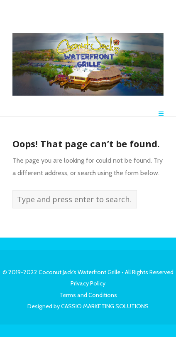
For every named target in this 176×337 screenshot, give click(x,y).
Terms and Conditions (88, 295)
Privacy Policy (88, 283)
